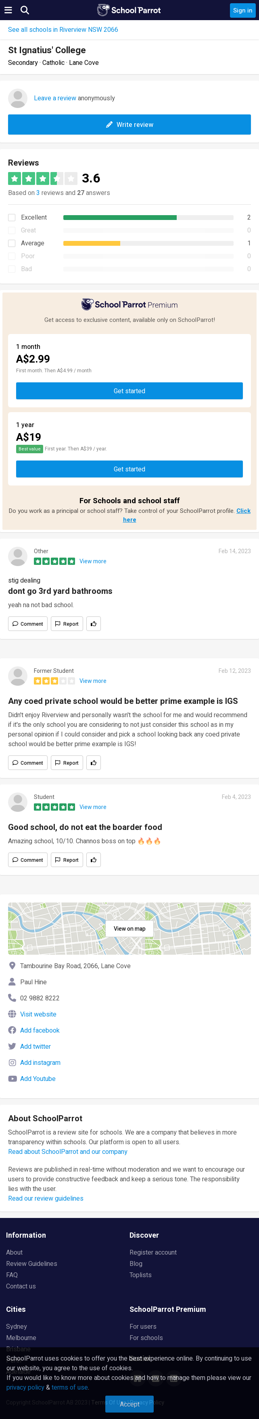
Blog (136, 1264)
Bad (26, 269)
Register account (153, 1252)
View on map (130, 929)
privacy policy (25, 1387)
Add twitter (35, 1047)
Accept (130, 1404)
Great (28, 230)
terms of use (70, 1387)
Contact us (21, 1286)
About (14, 1252)
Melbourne (21, 1338)
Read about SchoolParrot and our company (67, 1152)
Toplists (141, 1275)
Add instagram (40, 1063)
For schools (146, 1338)
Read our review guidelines (46, 1198)
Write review (129, 125)
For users (143, 1327)
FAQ (12, 1275)
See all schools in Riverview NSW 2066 (63, 30)
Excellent (34, 217)
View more (93, 561)
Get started (129, 391)
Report (71, 624)
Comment (32, 624)
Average (32, 243)
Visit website (38, 1014)
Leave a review (55, 98)
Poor (28, 256)
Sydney (16, 1327)
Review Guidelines (31, 1264)
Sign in (243, 10)
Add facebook (40, 1030)
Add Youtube (38, 1079)
